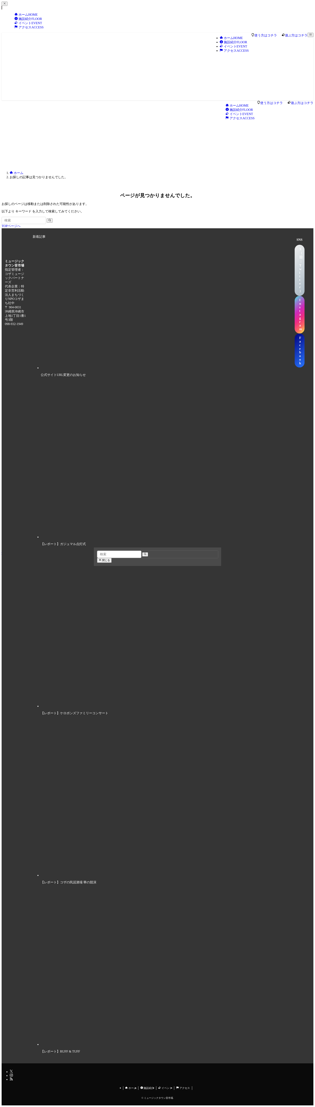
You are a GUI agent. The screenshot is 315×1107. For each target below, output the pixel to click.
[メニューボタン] (310, 35)
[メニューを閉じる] (4, 4)
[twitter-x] (11, 1071)
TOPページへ (11, 226)
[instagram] (11, 1075)
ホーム (130, 1088)
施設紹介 (147, 1088)
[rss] (11, 1079)
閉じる (104, 560)
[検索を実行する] (50, 220)
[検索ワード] (24, 220)
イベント (165, 1088)
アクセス (29, 27)
